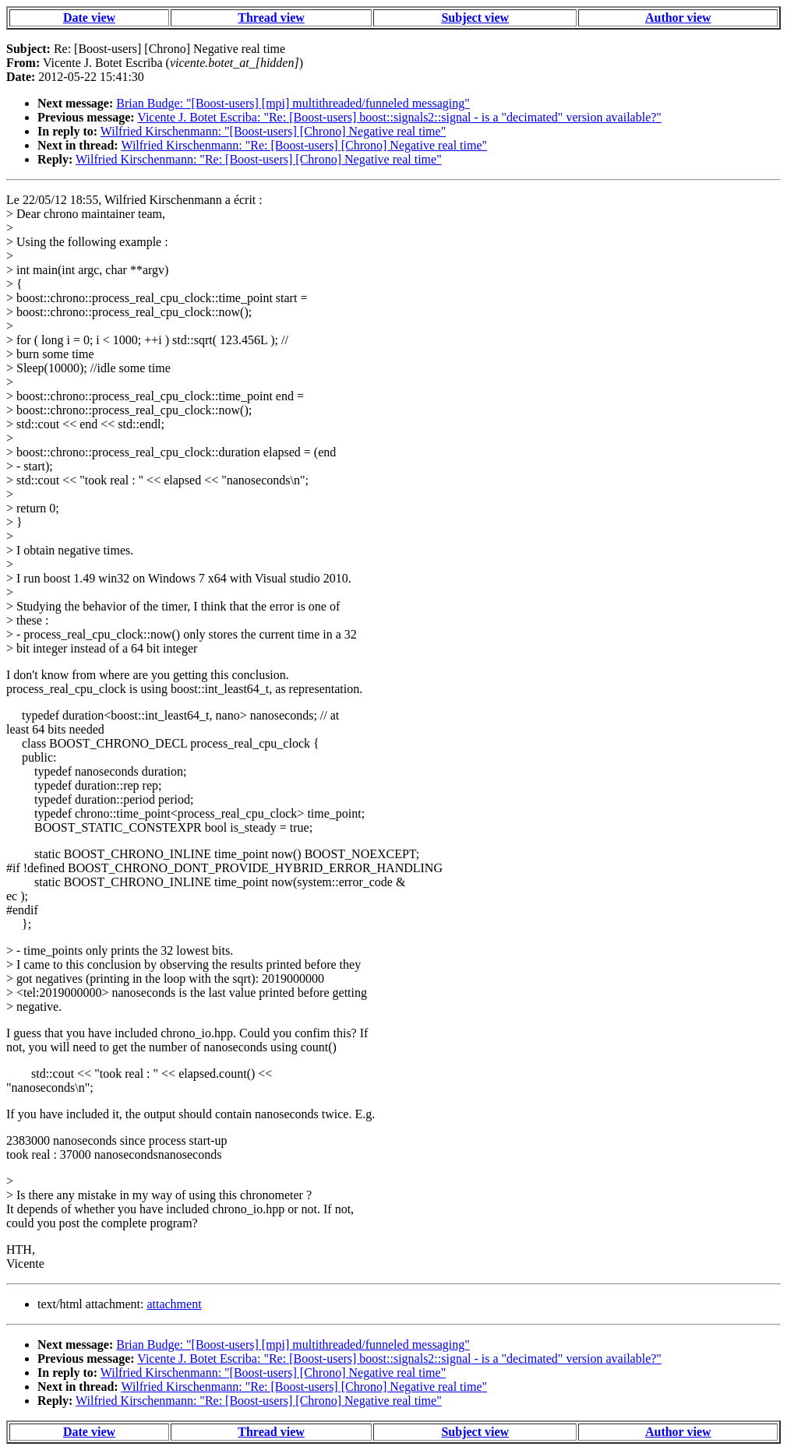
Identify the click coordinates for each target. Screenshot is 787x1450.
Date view (89, 17)
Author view (678, 17)
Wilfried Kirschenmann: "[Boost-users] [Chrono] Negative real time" (273, 131)
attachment (173, 1304)
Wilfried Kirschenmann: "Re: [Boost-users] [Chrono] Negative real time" (304, 145)
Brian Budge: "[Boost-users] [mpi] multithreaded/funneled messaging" (292, 103)
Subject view (475, 17)
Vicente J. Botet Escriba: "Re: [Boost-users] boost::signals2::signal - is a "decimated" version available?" (399, 117)
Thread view (271, 17)
